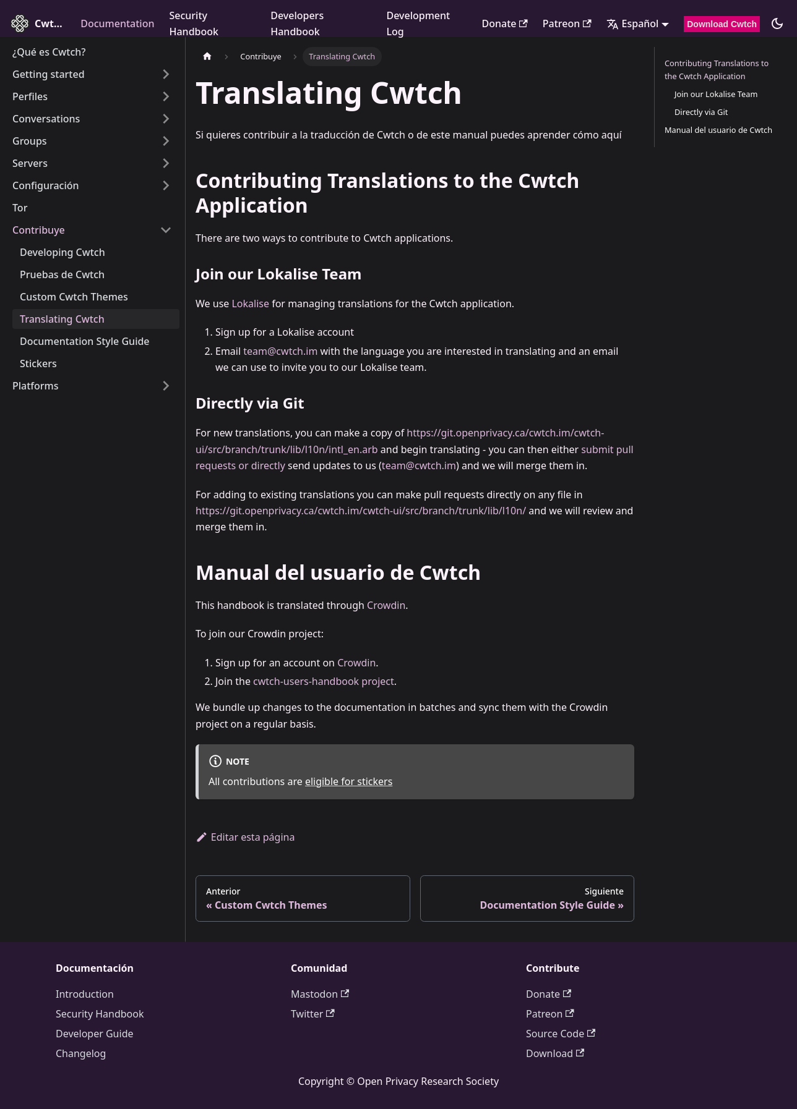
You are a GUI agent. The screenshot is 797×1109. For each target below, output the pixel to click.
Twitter (313, 1014)
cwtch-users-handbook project (323, 681)
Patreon (567, 23)
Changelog (81, 1053)
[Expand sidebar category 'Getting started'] (165, 74)
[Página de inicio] (207, 56)
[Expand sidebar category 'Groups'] (165, 141)
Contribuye (38, 230)
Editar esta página (245, 837)
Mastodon (320, 994)
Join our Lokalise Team (715, 94)
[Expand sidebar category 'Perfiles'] (165, 96)
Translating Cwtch (62, 319)
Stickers (38, 363)
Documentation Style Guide (85, 341)
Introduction (85, 994)
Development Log (418, 23)
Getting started (48, 74)
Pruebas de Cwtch (62, 274)
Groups (29, 141)
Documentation (117, 23)
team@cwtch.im (280, 351)
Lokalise (250, 303)
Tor (19, 208)
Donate (504, 23)
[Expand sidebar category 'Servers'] (165, 163)
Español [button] (632, 23)
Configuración (45, 185)
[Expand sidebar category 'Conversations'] (165, 119)
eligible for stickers (348, 781)
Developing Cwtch (62, 252)
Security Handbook (193, 23)
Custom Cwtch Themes (74, 297)
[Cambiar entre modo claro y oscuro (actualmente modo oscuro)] (777, 23)
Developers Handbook (297, 23)
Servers (30, 163)
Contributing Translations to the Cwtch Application (717, 69)
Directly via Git (701, 111)
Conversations (46, 118)
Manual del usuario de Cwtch (718, 129)
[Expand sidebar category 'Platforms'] (165, 386)
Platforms (35, 386)
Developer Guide (95, 1033)
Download (555, 1053)
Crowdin (386, 605)
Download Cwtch (722, 24)
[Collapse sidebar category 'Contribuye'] (165, 230)
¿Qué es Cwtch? (48, 52)
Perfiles (30, 96)
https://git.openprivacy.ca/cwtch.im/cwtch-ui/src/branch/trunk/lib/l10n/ (361, 510)
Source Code (560, 1033)
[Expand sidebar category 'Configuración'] (165, 185)
